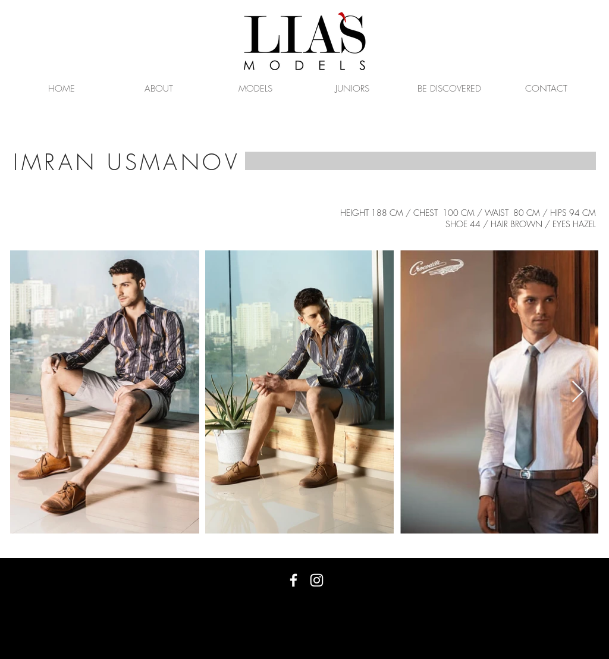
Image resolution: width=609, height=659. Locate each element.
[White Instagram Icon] (316, 580)
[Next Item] (578, 392)
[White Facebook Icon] (293, 580)
